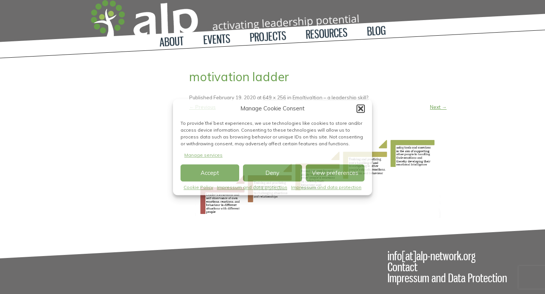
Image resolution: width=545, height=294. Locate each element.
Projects (268, 36)
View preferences (335, 172)
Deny (272, 172)
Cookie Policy (198, 187)
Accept (210, 172)
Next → (438, 107)
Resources (326, 34)
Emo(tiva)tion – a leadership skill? (330, 97)
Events (217, 39)
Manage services (203, 155)
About (171, 41)
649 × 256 (274, 97)
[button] (360, 108)
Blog (376, 31)
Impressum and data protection (252, 187)
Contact (402, 267)
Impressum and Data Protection (447, 278)
